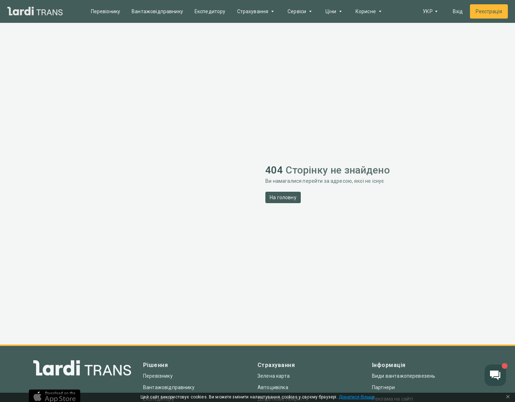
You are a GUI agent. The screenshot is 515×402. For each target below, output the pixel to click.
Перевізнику (106, 11)
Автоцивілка (273, 387)
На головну (283, 197)
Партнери (383, 387)
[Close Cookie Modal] (507, 397)
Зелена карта (274, 376)
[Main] (35, 11)
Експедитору (210, 11)
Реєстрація (489, 11)
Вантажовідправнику (157, 11)
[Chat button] (495, 375)
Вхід (458, 11)
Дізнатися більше (356, 397)
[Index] (82, 369)
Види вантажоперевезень (403, 376)
